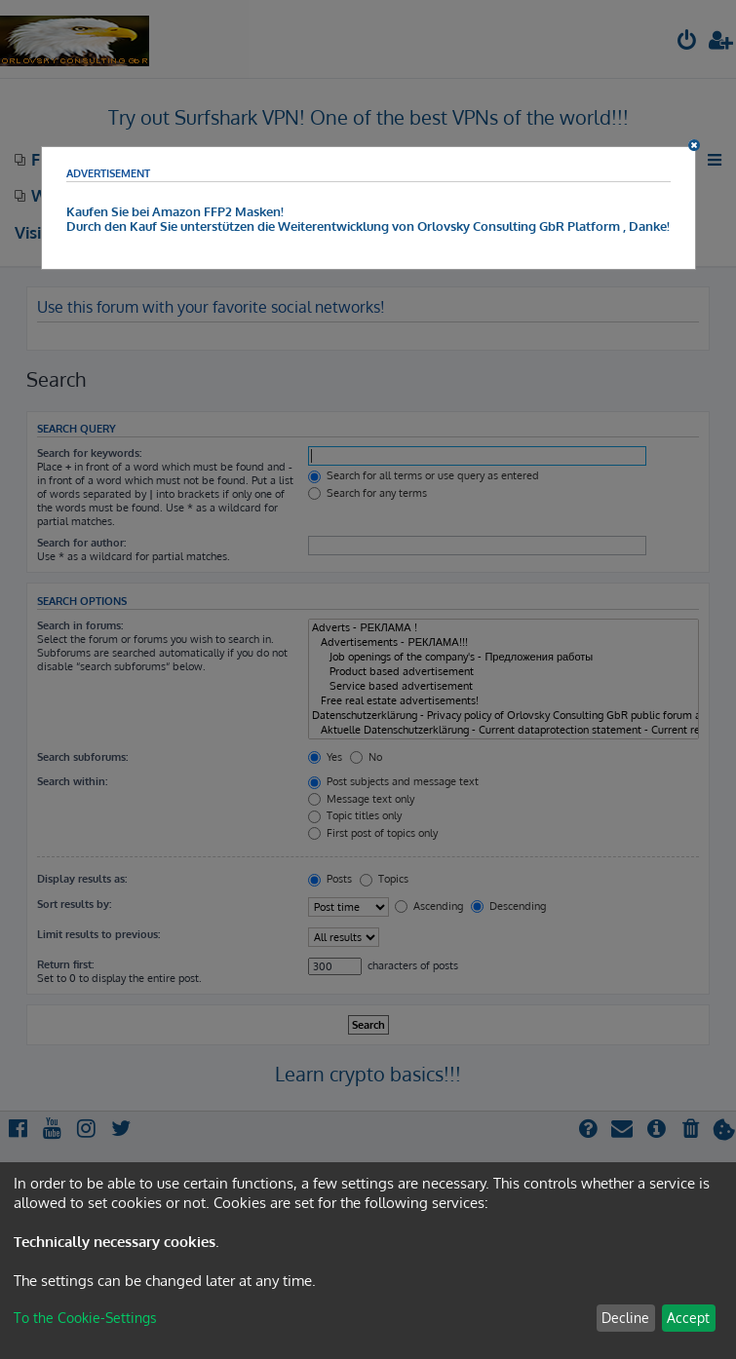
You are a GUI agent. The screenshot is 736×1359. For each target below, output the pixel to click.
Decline (625, 1317)
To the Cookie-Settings (85, 1317)
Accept (688, 1317)
